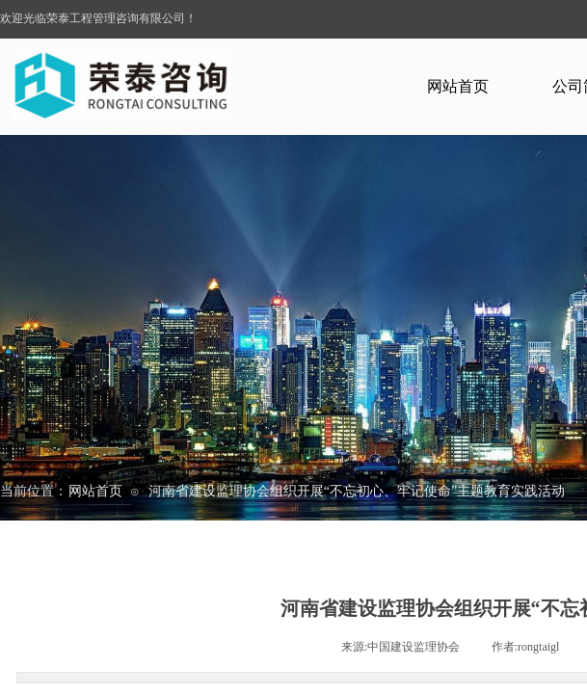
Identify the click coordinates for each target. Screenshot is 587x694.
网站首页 (458, 86)
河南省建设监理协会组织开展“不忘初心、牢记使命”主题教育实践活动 (356, 491)
